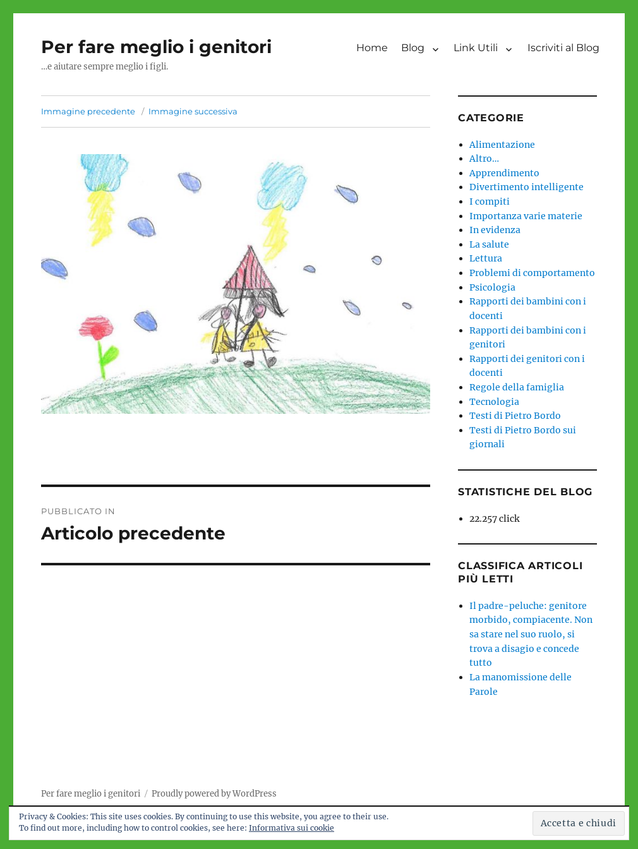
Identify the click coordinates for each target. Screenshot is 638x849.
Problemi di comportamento (532, 273)
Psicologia (492, 287)
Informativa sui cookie (291, 828)
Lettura (485, 258)
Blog (412, 48)
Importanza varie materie (525, 216)
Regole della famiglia (516, 387)
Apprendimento (504, 173)
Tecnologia (494, 401)
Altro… (484, 158)
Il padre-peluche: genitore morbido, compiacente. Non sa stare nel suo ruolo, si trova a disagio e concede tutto (531, 634)
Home (372, 48)
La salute (489, 244)
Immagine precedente (88, 111)
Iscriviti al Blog (563, 48)
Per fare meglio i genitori (156, 46)
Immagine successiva (193, 111)
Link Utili (476, 48)
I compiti (489, 201)
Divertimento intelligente (526, 187)
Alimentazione (502, 144)
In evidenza (495, 230)
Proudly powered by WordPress (214, 793)
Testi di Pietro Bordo (515, 415)
